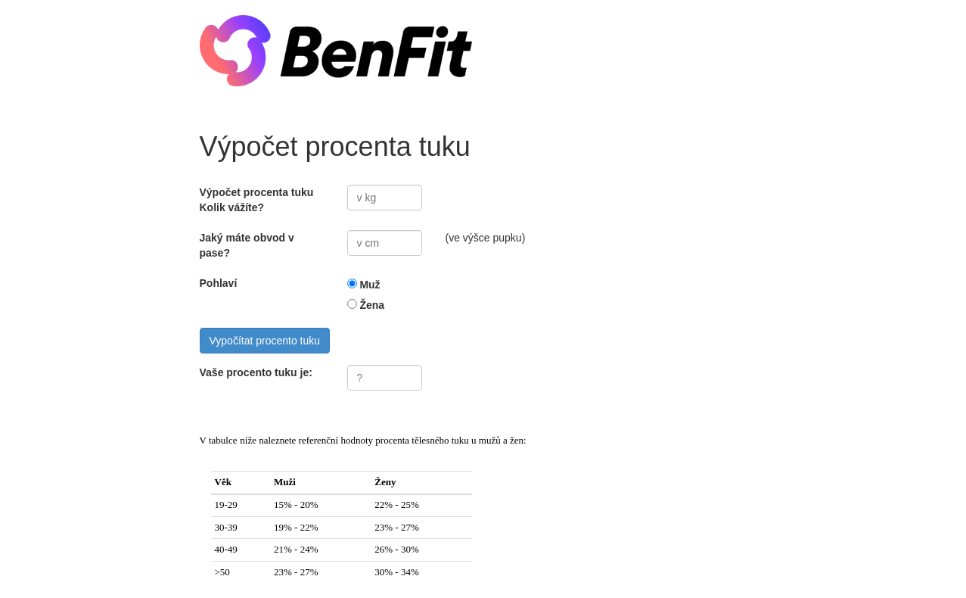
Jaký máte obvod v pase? (247, 245)
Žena (371, 305)
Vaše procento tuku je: (256, 372)
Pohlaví (219, 283)
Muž (369, 285)
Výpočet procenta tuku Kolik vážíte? (257, 199)
